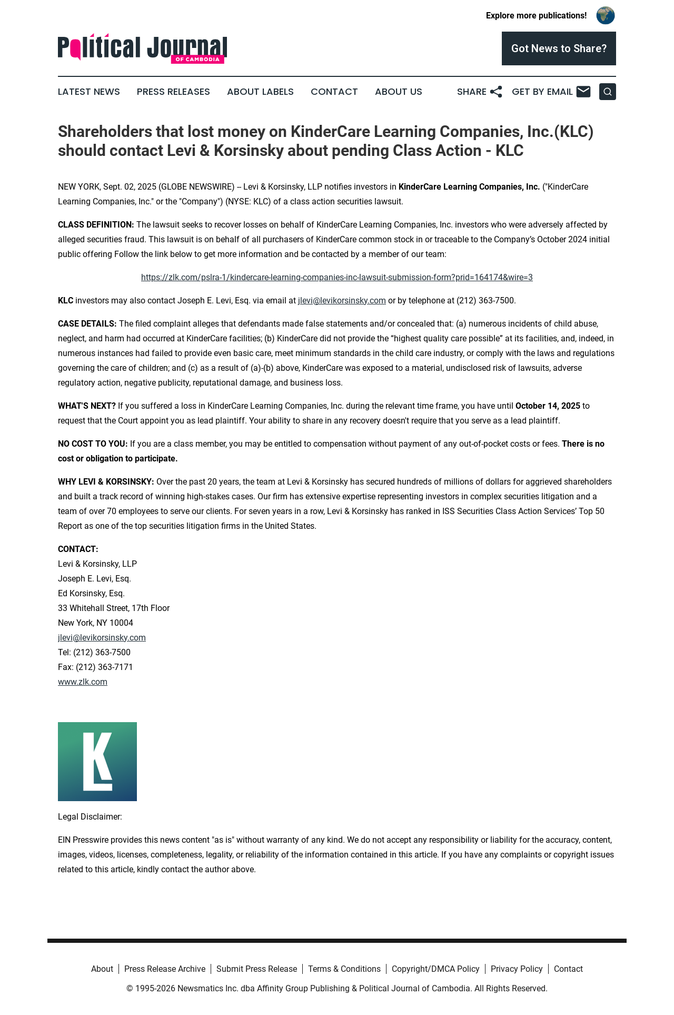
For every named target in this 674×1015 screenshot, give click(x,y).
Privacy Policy (517, 969)
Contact (334, 91)
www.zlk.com (82, 682)
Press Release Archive (164, 969)
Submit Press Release (256, 969)
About (102, 969)
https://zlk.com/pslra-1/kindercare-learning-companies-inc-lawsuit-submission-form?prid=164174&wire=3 (337, 277)
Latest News (89, 91)
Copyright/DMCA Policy (436, 969)
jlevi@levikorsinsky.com (342, 300)
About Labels (260, 91)
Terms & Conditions (344, 969)
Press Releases (173, 91)
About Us (398, 91)
